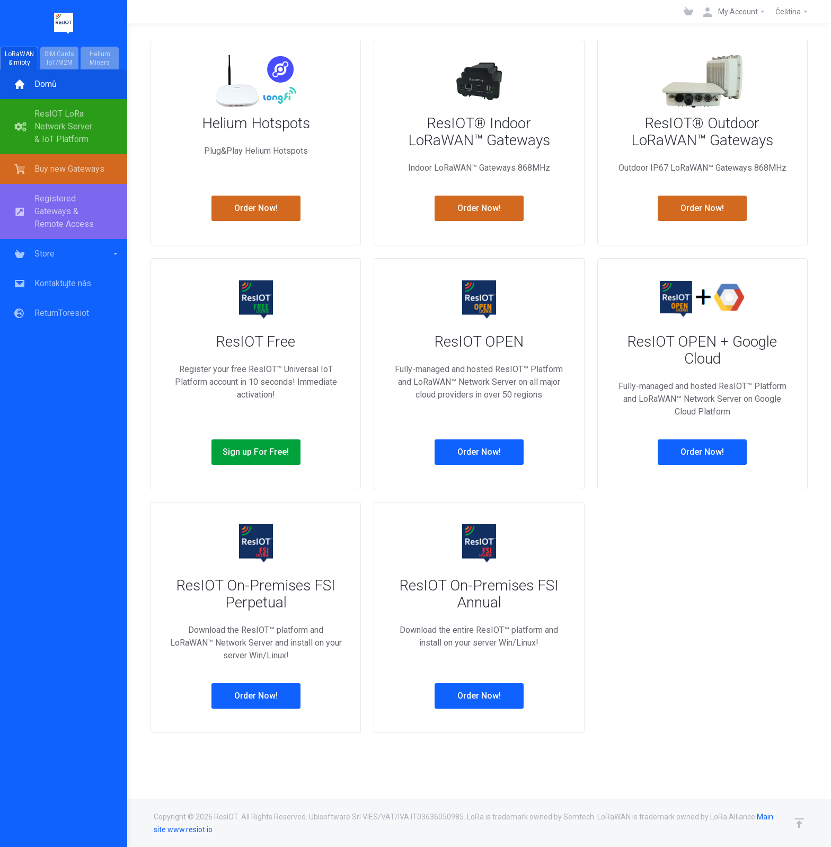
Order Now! (256, 208)
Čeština (792, 11)
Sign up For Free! (256, 452)
